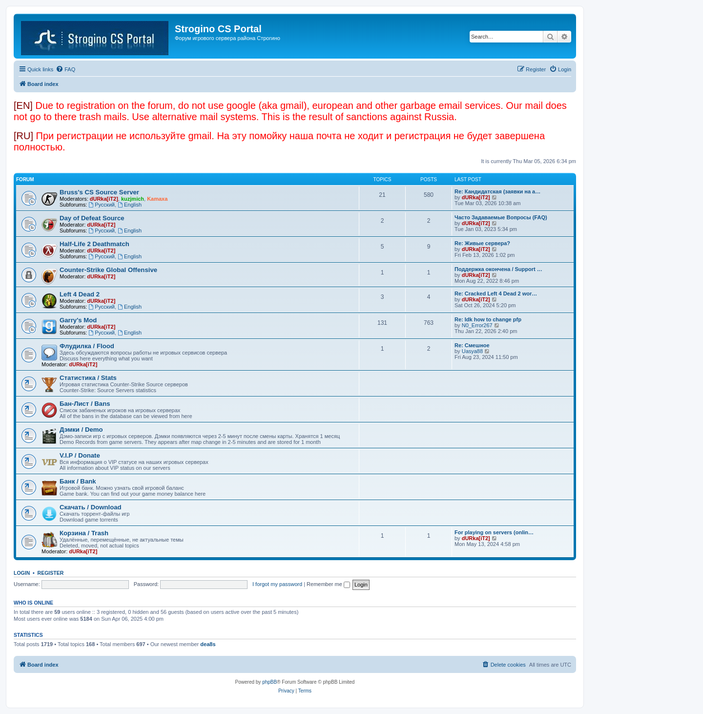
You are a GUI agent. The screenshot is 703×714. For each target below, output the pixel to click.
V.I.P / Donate (80, 455)
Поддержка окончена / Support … (498, 269)
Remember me (328, 584)
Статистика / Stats (88, 377)
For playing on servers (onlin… (494, 532)
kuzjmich (132, 199)
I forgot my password (277, 584)
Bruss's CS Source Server (99, 192)
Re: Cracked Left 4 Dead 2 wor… (496, 293)
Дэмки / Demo (81, 429)
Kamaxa (157, 199)
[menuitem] (65, 69)
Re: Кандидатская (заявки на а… (497, 191)
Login (22, 573)
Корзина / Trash (84, 533)
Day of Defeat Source (92, 218)
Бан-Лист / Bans (85, 403)
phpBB (269, 682)
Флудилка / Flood (87, 346)
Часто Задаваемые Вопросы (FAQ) (501, 217)
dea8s (207, 644)
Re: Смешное (472, 345)
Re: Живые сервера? (482, 243)
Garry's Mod (78, 320)
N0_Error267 (477, 325)
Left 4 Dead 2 (80, 294)
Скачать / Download (91, 507)
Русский (101, 205)
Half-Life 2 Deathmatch (94, 244)
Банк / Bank (78, 481)
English (130, 205)
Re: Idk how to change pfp (488, 319)
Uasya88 (472, 351)
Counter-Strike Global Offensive (108, 269)
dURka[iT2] (104, 199)
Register (51, 573)
